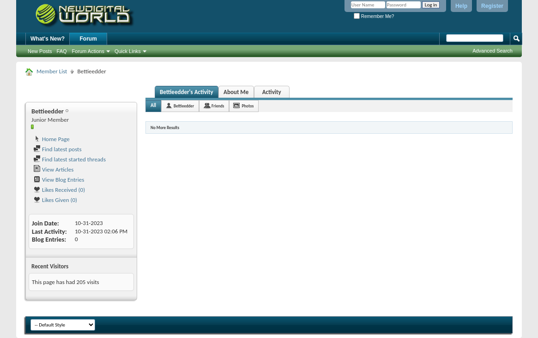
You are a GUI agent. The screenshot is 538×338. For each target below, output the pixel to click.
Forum (88, 39)
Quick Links (128, 51)
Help (461, 6)
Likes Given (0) (55, 199)
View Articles (53, 169)
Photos (248, 105)
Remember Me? (374, 16)
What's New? (47, 39)
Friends (218, 105)
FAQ (62, 51)
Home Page (51, 139)
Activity (271, 92)
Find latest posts (57, 149)
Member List (51, 71)
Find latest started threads (69, 159)
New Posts (40, 51)
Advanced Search (492, 50)
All (153, 105)
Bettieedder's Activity (186, 92)
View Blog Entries (58, 179)
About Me (236, 92)
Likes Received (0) (59, 189)
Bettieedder (184, 105)
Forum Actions (88, 51)
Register (492, 6)
